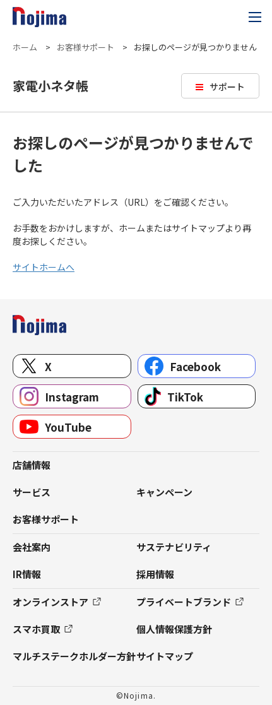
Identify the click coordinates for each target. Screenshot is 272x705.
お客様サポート (85, 47)
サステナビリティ (173, 547)
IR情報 (27, 574)
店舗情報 (31, 464)
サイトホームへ (43, 267)
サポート (227, 86)
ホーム (25, 47)
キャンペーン (164, 492)
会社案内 (31, 547)
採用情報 (155, 574)
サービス (31, 492)
